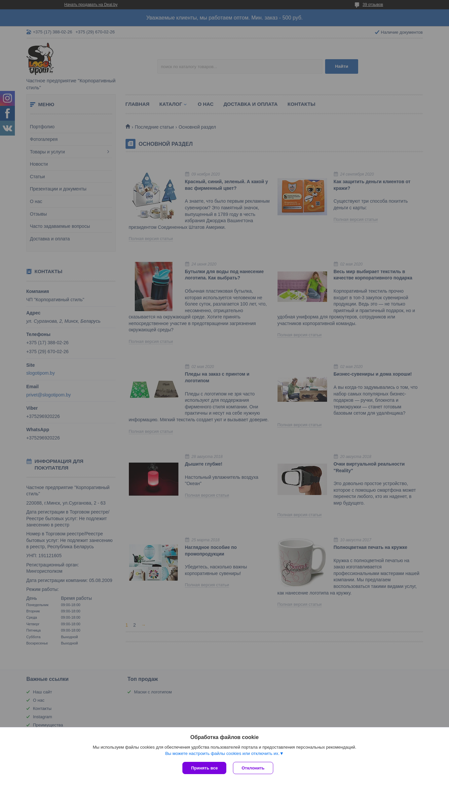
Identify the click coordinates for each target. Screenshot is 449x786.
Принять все (204, 767)
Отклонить (253, 767)
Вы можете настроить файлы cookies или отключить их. (222, 753)
